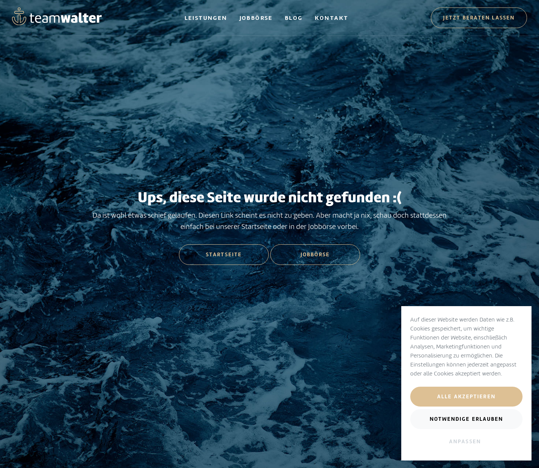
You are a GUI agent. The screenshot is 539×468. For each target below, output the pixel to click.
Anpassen (465, 441)
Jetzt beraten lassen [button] (479, 18)
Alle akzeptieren (466, 396)
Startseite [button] (224, 254)
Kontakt (331, 18)
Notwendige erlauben (466, 419)
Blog (294, 18)
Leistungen (206, 18)
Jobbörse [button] (315, 254)
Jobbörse (256, 18)
